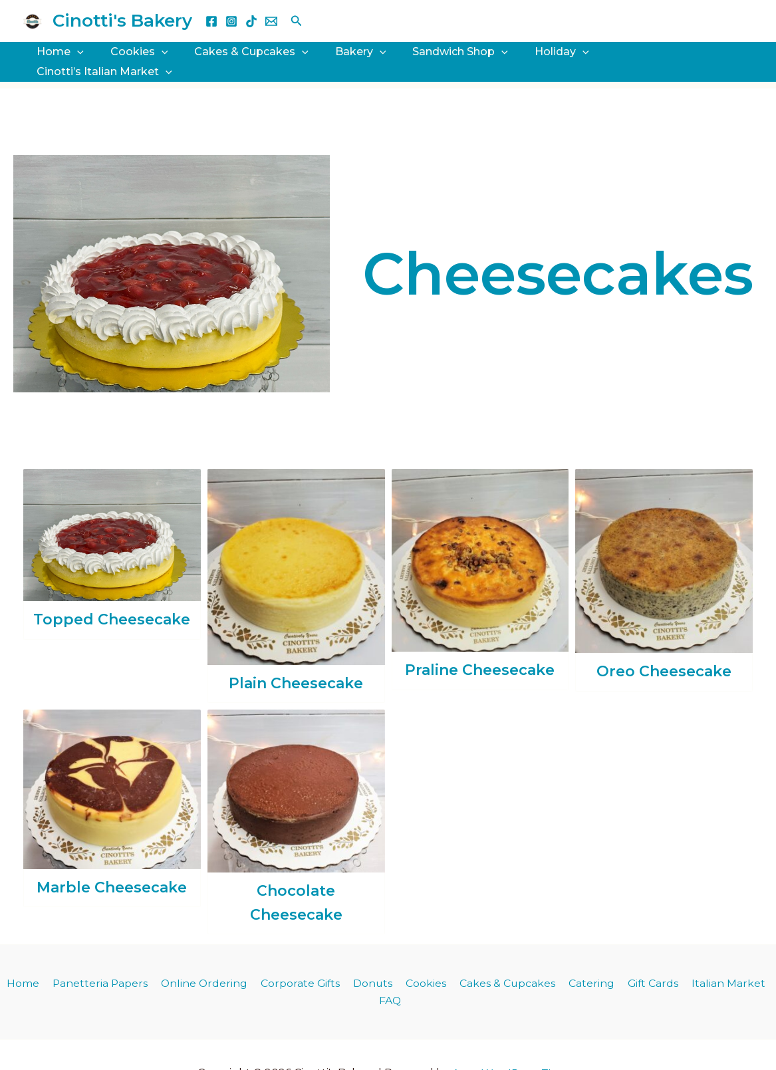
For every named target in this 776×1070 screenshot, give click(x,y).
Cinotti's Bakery (122, 20)
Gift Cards (632, 964)
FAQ (764, 964)
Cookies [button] (131, 52)
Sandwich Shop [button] (436, 52)
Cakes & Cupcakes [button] (238, 52)
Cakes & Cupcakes (490, 964)
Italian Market (705, 964)
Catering (572, 964)
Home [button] (57, 52)
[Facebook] (211, 21)
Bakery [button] (342, 52)
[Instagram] (231, 21)
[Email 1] (271, 21)
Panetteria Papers (92, 964)
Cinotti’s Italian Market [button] (649, 52)
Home (17, 964)
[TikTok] (251, 21)
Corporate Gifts (289, 964)
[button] (297, 21)
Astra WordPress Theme (515, 1036)
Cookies (411, 964)
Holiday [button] (532, 52)
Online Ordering (195, 964)
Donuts (360, 964)
